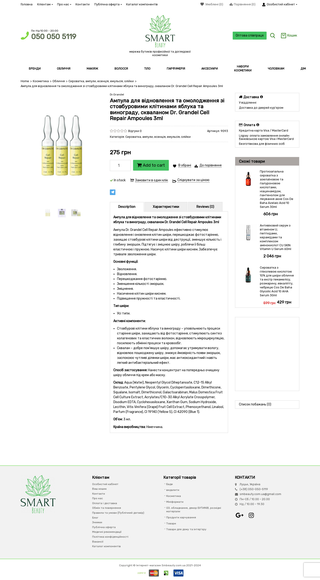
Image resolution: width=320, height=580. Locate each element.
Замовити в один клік (151, 180)
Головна (27, 4)
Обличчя (58, 81)
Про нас (64, 4)
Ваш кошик (99, 488)
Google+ (239, 515)
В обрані (184, 165)
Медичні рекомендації (106, 531)
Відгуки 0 (135, 131)
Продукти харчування (181, 517)
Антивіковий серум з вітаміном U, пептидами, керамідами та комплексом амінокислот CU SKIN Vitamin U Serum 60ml (275, 237)
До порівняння (210, 165)
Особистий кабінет (105, 484)
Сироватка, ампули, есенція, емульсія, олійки (101, 81)
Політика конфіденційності (110, 536)
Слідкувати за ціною (193, 180)
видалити (172, 490)
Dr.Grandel (117, 94)
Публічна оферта (107, 4)
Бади (169, 484)
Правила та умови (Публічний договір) (118, 512)
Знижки (97, 522)
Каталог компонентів (142, 4)
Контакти (82, 4)
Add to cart (151, 165)
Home (25, 81)
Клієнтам (44, 4)
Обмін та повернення (106, 507)
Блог (95, 517)
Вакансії (97, 541)
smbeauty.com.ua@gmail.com (260, 494)
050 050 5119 (53, 36)
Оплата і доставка (104, 503)
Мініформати (174, 501)
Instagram (251, 515)
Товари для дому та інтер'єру (186, 529)
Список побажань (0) (255, 404)
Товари (171, 523)
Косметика (41, 81)
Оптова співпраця (250, 35)
